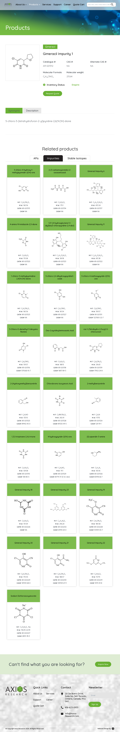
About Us (37, 693)
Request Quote (52, 93)
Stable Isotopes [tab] (77, 158)
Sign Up (95, 704)
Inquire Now (103, 664)
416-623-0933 (71, 707)
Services (50, 693)
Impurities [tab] (53, 158)
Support (37, 699)
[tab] (36, 158)
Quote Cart (38, 706)
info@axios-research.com (72, 714)
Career (49, 699)
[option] (22, 61)
